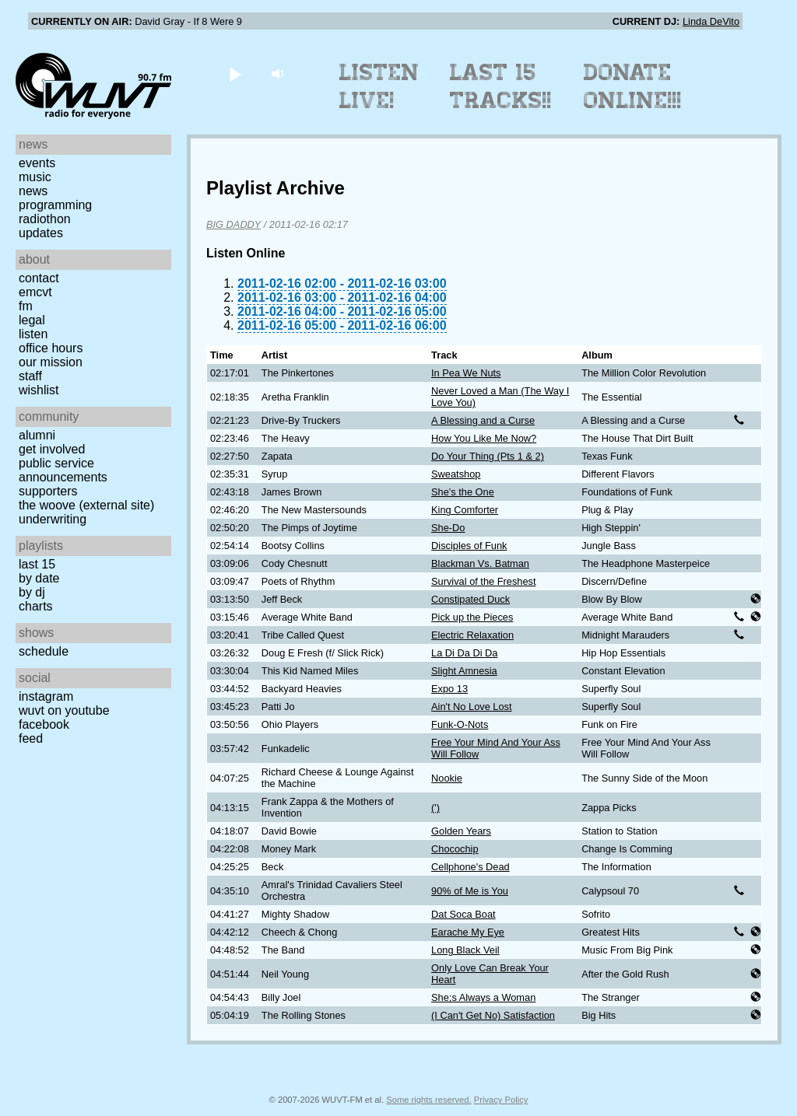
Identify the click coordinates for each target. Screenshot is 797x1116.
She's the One (462, 492)
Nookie (446, 778)
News (33, 191)
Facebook (44, 724)
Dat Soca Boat (463, 914)
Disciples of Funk (469, 545)
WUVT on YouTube (64, 710)
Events (37, 163)
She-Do (448, 528)
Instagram (46, 696)
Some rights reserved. (428, 1099)
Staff (30, 376)
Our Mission (51, 362)
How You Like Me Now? (483, 438)
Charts (36, 606)
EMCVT (35, 292)
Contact (39, 278)
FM (26, 306)
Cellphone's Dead (470, 867)
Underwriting (52, 519)
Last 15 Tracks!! (501, 86)
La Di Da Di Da (464, 653)
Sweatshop (455, 474)
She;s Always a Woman (483, 997)
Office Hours (51, 348)
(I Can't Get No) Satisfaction (493, 1015)
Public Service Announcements (63, 470)
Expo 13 (449, 688)
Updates (41, 233)
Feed (31, 738)
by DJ (32, 592)
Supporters (48, 491)
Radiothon (45, 219)
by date (39, 578)
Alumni (37, 435)
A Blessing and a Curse (483, 420)
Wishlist (39, 390)
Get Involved (52, 449)
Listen (33, 334)
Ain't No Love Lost (471, 706)
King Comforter (464, 510)
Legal (32, 320)
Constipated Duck (470, 599)
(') (435, 807)
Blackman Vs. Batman (480, 563)
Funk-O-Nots (459, 724)
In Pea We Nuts (465, 373)
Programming (55, 205)
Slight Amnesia (464, 671)
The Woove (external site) (86, 505)
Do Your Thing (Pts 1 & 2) (487, 456)
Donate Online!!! (633, 86)
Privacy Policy (501, 1099)
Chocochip (454, 849)
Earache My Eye (467, 932)
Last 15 (37, 564)
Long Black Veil (465, 950)
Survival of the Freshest (483, 581)
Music (35, 177)
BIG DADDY (233, 224)
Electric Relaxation (472, 635)
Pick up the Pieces (472, 617)
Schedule (43, 651)
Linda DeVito (711, 21)
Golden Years (461, 831)
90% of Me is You (469, 891)
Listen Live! (379, 86)
